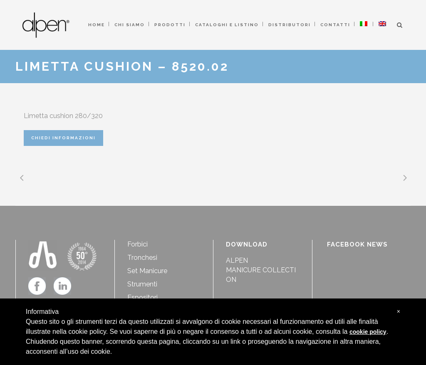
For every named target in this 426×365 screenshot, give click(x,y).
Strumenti (142, 284)
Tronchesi (142, 257)
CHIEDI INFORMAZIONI (63, 138)
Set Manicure (147, 271)
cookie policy (367, 331)
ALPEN (237, 260)
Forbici (137, 244)
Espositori (142, 297)
